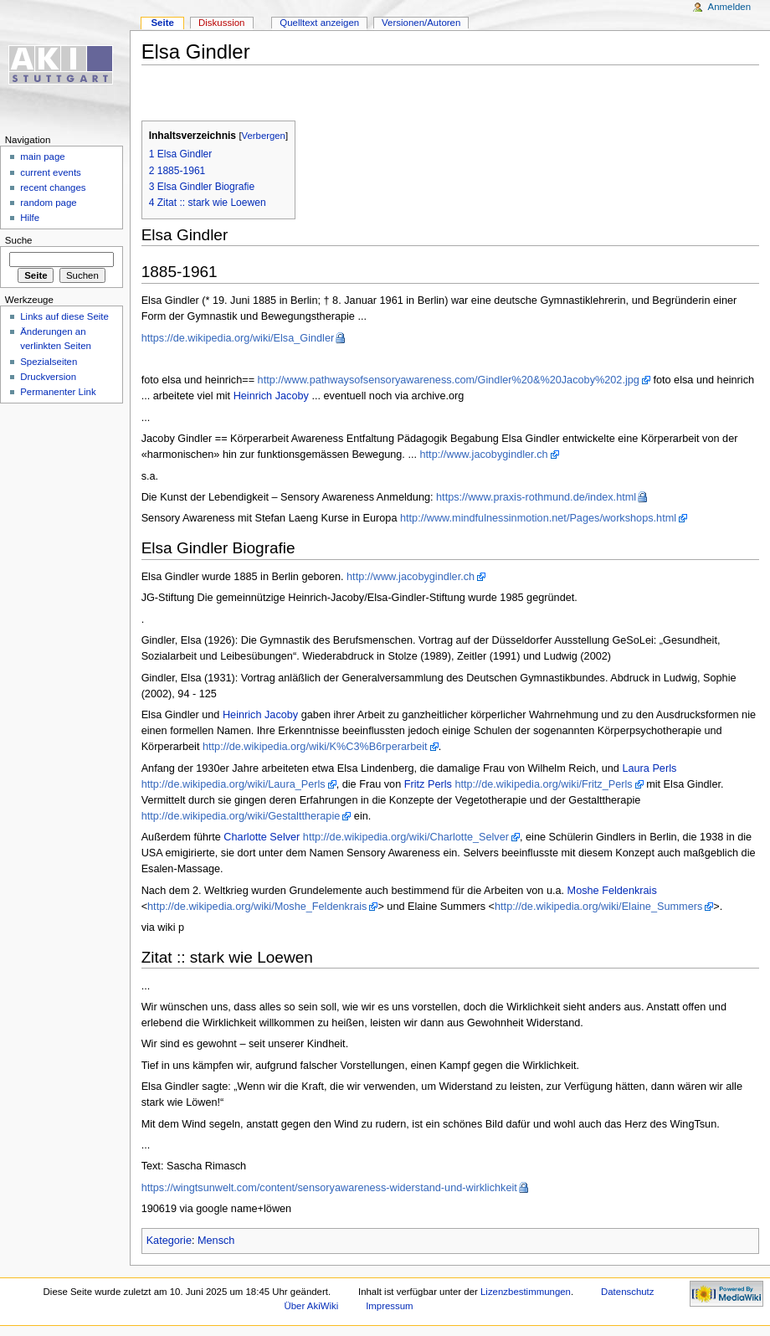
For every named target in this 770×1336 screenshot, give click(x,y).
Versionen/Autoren (421, 23)
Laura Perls (649, 768)
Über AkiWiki (312, 1306)
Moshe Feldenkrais (612, 891)
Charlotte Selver (261, 837)
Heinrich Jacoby (271, 396)
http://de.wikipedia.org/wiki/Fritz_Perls (543, 784)
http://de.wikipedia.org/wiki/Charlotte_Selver (406, 837)
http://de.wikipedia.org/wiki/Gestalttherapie (241, 816)
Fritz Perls (428, 784)
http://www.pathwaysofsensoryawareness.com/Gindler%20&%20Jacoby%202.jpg (448, 380)
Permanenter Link (57, 392)
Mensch (216, 1240)
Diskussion (221, 23)
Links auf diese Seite (64, 316)
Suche (19, 240)
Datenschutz (627, 1292)
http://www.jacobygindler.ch (484, 454)
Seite (162, 23)
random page (48, 203)
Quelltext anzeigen (319, 23)
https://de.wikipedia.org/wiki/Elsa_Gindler (238, 338)
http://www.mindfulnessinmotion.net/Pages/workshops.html (538, 518)
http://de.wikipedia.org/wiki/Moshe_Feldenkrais (257, 906)
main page (42, 157)
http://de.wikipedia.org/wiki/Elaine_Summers (598, 906)
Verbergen (263, 136)
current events (50, 172)
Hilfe (29, 218)
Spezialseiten (48, 362)
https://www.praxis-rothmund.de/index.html (536, 497)
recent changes (52, 187)
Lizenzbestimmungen (525, 1292)
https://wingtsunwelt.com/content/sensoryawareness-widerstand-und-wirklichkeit (329, 1188)
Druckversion (48, 377)
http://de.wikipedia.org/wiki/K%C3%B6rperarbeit (315, 747)
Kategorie (169, 1240)
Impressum (389, 1306)
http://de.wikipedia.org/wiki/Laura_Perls (233, 784)
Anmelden (730, 7)
